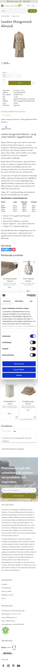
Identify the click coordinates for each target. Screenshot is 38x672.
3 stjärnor (7, 431)
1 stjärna (3, 431)
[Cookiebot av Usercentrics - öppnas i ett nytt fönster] (27, 295)
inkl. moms (26, 1)
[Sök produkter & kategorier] (14, 11)
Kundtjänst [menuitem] (4, 584)
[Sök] (32, 11)
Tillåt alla (19, 364)
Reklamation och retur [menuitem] (7, 595)
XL (19, 76)
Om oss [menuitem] (4, 598)
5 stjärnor (10, 431)
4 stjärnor (8, 431)
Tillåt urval (19, 369)
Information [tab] (19, 301)
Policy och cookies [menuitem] (6, 591)
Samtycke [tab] (6, 301)
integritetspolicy (27, 500)
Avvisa (19, 375)
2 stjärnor (5, 431)
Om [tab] (31, 301)
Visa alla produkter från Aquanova (13, 111)
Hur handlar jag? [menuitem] (6, 588)
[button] (3, 6)
